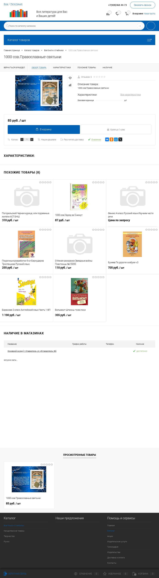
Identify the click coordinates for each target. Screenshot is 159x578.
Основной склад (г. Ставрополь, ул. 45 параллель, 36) (32, 351)
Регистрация (17, 4)
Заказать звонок (142, 5)
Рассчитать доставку (72, 139)
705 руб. (132, 270)
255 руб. (26, 270)
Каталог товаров (79, 40)
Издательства (113, 552)
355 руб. (79, 317)
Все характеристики (130, 94)
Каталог (111, 531)
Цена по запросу (119, 221)
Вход (6, 4)
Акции (110, 536)
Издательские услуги (117, 541)
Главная (111, 525)
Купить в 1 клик (116, 129)
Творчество (9, 536)
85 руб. (13, 503)
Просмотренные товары (79, 455)
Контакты (111, 563)
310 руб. (26, 223)
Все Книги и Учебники (14, 525)
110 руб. (79, 270)
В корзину (43, 129)
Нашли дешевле (47, 139)
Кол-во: (14, 139)
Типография (112, 547)
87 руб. (79, 223)
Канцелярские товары (14, 531)
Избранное (115, 573)
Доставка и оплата (116, 557)
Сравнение (86, 573)
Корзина (143, 573)
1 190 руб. (26, 317)
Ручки (6, 541)
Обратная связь (15, 573)
